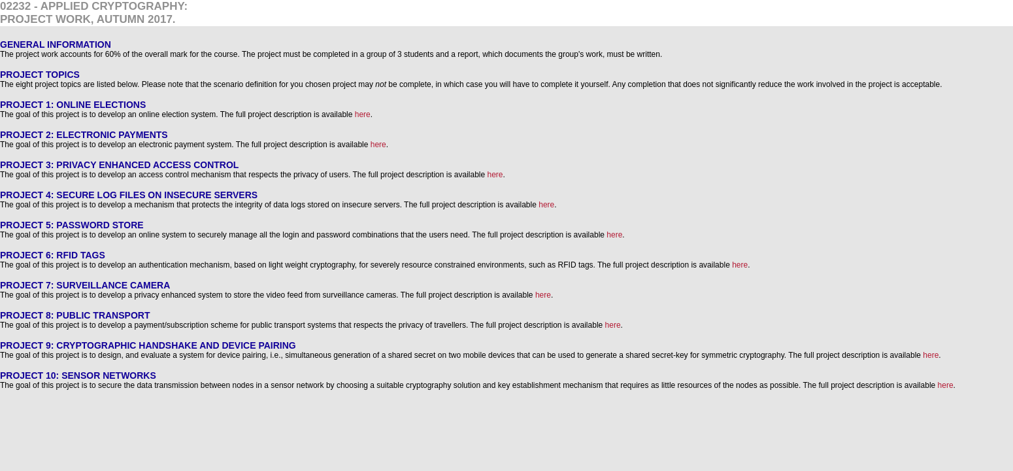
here (363, 114)
